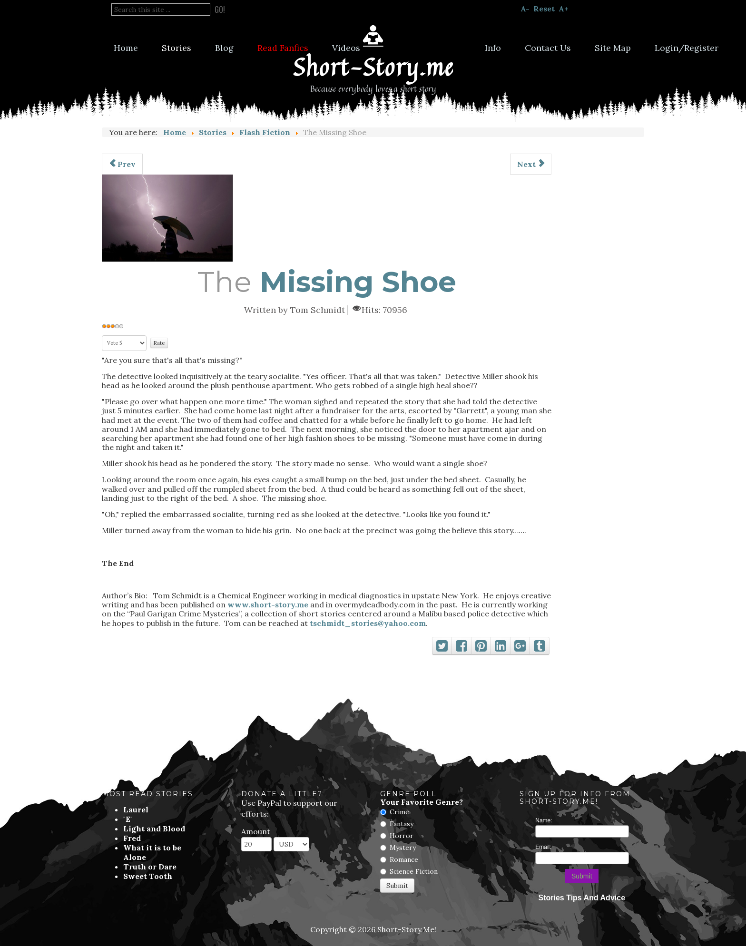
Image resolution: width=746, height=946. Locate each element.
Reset (544, 8)
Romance (404, 859)
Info (493, 47)
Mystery (403, 847)
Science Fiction (414, 871)
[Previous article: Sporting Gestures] (122, 164)
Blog (224, 47)
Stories (176, 47)
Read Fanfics (282, 47)
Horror (401, 835)
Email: (543, 847)
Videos (346, 47)
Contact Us (548, 47)
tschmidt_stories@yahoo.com (368, 623)
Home (126, 47)
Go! (220, 9)
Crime (399, 812)
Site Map (613, 47)
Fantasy (401, 823)
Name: (543, 820)
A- (525, 8)
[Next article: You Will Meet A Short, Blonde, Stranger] (530, 164)
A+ (564, 8)
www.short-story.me (267, 604)
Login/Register (686, 47)
